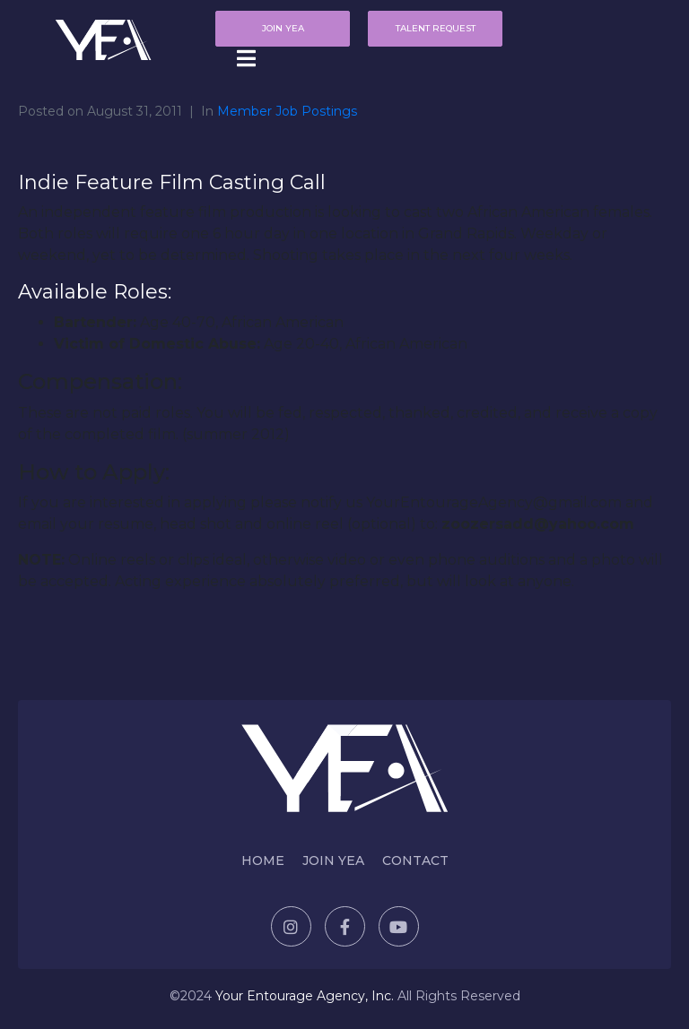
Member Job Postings (287, 111)
